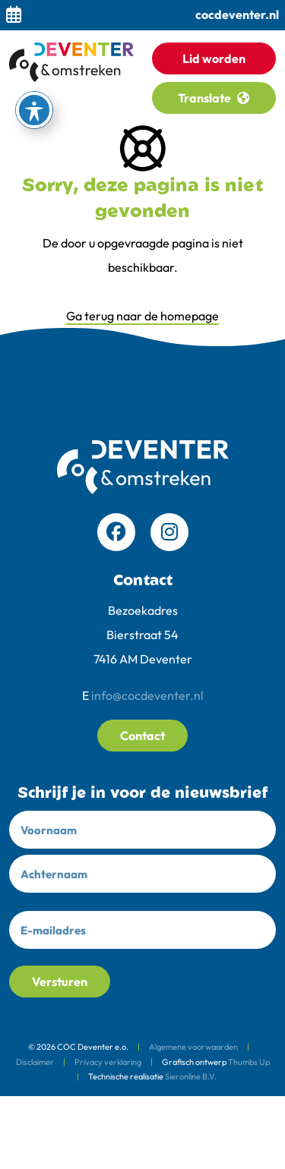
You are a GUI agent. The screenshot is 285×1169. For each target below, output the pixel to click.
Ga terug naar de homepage (142, 315)
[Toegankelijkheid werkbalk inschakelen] (34, 110)
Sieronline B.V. (191, 1076)
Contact (142, 735)
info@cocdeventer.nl (147, 695)
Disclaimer (35, 1062)
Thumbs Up (249, 1062)
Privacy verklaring (107, 1062)
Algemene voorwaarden (193, 1046)
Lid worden (213, 58)
